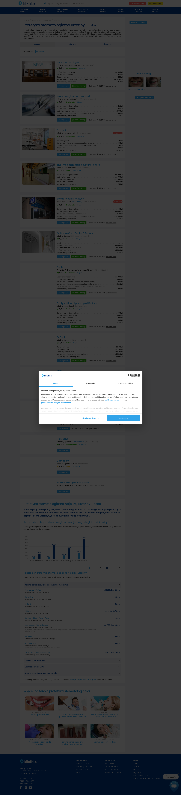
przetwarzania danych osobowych (56, 403)
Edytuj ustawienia (90, 418)
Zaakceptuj (123, 418)
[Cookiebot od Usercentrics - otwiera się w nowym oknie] (130, 375)
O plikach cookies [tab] (125, 383)
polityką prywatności (114, 400)
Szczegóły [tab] (90, 383)
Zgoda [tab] (56, 383)
